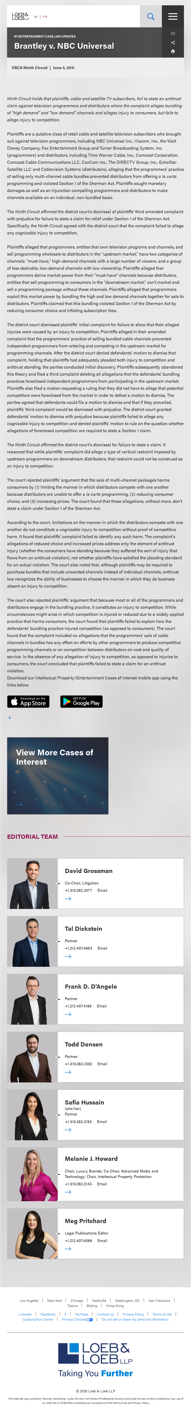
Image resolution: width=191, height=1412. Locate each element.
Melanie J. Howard (91, 1158)
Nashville (99, 1300)
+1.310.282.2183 (78, 1121)
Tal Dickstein (83, 928)
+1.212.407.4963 (78, 948)
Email (102, 890)
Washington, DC (127, 1300)
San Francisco (159, 1300)
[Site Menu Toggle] (173, 16)
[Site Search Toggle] (151, 16)
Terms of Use (162, 1314)
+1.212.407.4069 (78, 1240)
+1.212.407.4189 (78, 1006)
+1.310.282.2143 (78, 1183)
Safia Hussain (84, 1101)
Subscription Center (38, 1319)
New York (54, 1300)
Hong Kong (115, 1305)
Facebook (48, 1314)
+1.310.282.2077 (78, 890)
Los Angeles (29, 1300)
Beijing (92, 1305)
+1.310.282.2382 (78, 1063)
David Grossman (89, 870)
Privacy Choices (77, 1319)
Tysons (72, 1305)
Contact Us (105, 1314)
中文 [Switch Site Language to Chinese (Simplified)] (45, 16)
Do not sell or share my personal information (135, 1319)
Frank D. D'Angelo (91, 986)
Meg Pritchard (85, 1220)
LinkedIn (25, 1314)
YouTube (81, 1314)
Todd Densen (84, 1043)
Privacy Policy (133, 1314)
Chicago (77, 1300)
